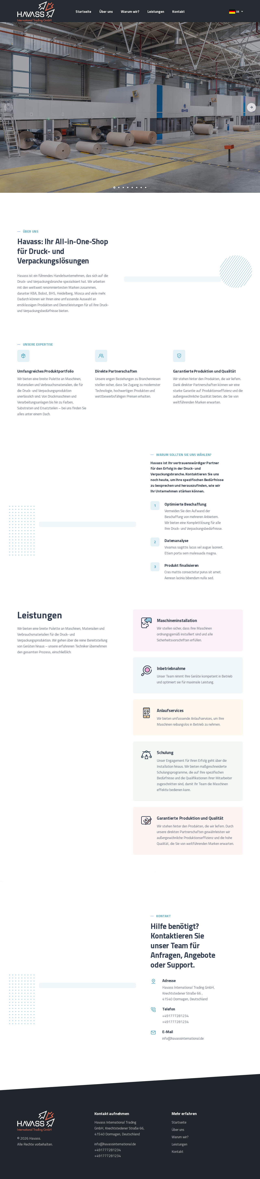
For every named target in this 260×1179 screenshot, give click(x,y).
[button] (236, 12)
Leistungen (155, 11)
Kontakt (178, 11)
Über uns (106, 11)
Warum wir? (130, 11)
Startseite (83, 11)
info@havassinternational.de (183, 1038)
